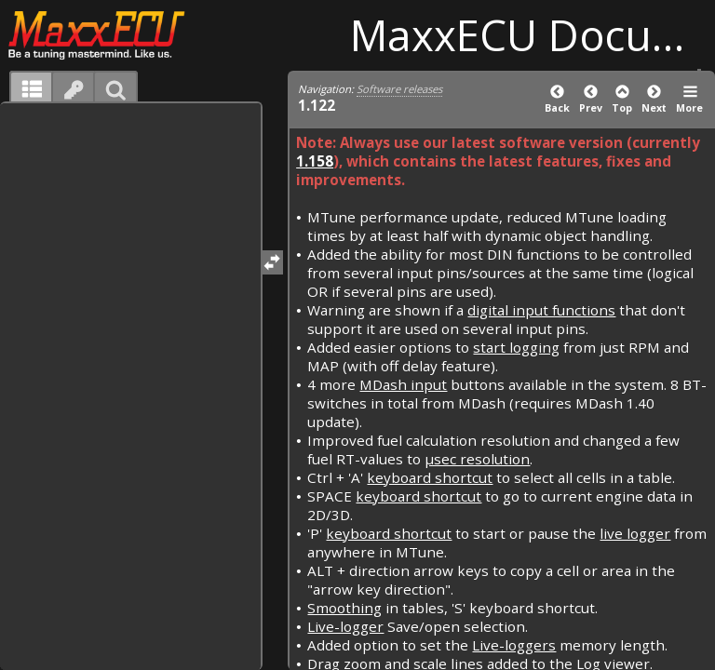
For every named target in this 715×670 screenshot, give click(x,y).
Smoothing (344, 607)
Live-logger (345, 626)
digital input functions (541, 310)
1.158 (314, 161)
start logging (516, 347)
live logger (635, 533)
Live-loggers (514, 645)
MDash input (403, 384)
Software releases (399, 89)
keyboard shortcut (429, 477)
